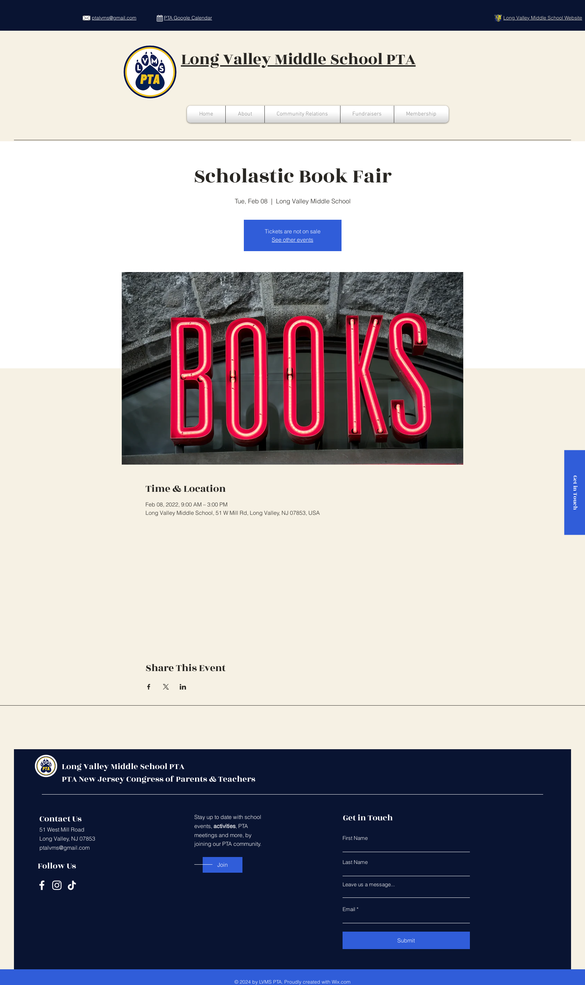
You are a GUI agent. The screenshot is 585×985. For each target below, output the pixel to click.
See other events (292, 239)
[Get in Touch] (574, 492)
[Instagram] (57, 885)
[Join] (222, 865)
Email (349, 909)
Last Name (355, 862)
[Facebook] (42, 885)
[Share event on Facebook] (148, 687)
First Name (355, 838)
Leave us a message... (369, 884)
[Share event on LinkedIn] (183, 687)
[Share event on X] (166, 687)
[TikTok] (72, 885)
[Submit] (406, 940)
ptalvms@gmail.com (64, 847)
